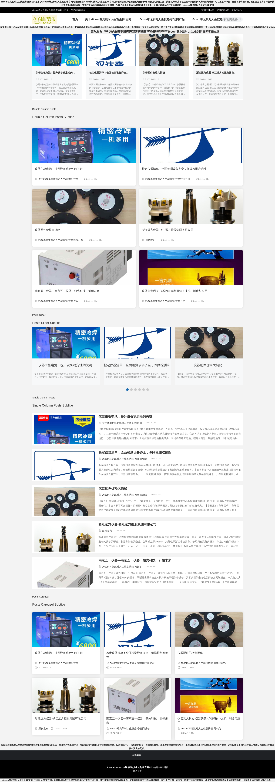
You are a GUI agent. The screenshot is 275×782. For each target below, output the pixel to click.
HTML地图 (163, 767)
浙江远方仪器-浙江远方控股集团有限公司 (218, 72)
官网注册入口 (208, 10)
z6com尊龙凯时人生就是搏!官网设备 (215, 19)
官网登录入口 (223, 10)
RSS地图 (153, 767)
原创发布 (96, 31)
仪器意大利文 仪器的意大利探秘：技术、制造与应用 (174, 290)
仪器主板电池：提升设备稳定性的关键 (57, 72)
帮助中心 (237, 10)
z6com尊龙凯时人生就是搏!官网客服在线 (193, 31)
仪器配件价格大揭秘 (154, 72)
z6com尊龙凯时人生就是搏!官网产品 (161, 19)
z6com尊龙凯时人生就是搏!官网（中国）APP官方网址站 (29, 780)
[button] (127, 389)
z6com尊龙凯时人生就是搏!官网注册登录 (135, 31)
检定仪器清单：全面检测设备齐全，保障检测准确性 (117, 72)
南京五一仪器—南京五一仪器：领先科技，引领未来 (67, 290)
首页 (75, 19)
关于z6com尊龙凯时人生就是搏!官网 (108, 19)
